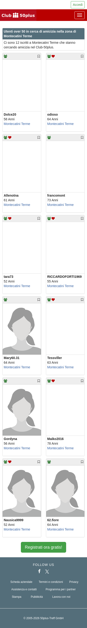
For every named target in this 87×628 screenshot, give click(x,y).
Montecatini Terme (17, 124)
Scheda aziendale (21, 582)
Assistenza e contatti (24, 589)
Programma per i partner (61, 589)
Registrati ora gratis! (43, 547)
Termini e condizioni (51, 582)
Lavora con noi (61, 596)
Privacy (73, 582)
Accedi (78, 5)
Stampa (16, 596)
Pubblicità (37, 596)
